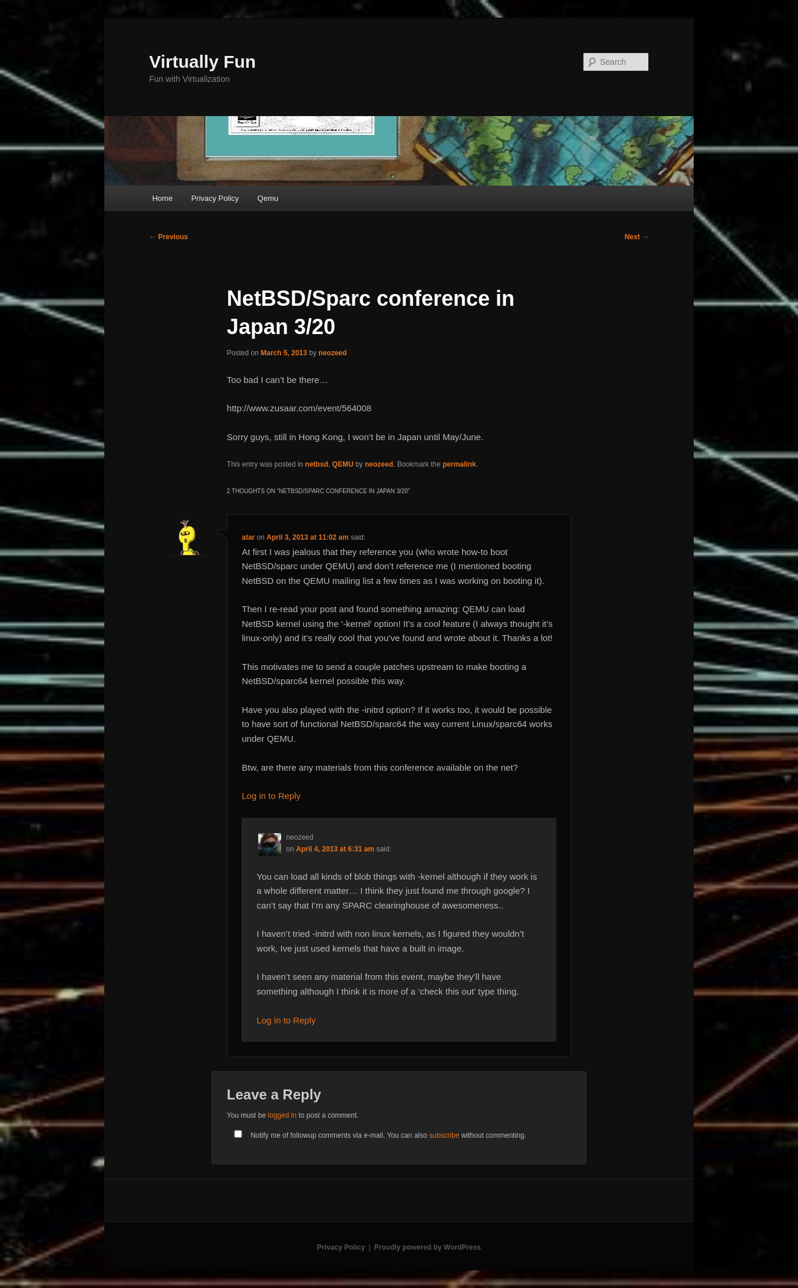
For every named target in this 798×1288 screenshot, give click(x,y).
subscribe (444, 1135)
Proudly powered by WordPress (427, 1247)
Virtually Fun (202, 61)
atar (248, 537)
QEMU (343, 464)
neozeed (332, 353)
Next (637, 237)
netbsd (316, 464)
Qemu (268, 198)
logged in (282, 1115)
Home (162, 198)
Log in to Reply (271, 796)
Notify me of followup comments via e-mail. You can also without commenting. (377, 1135)
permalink (459, 464)
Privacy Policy (215, 198)
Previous (168, 237)
